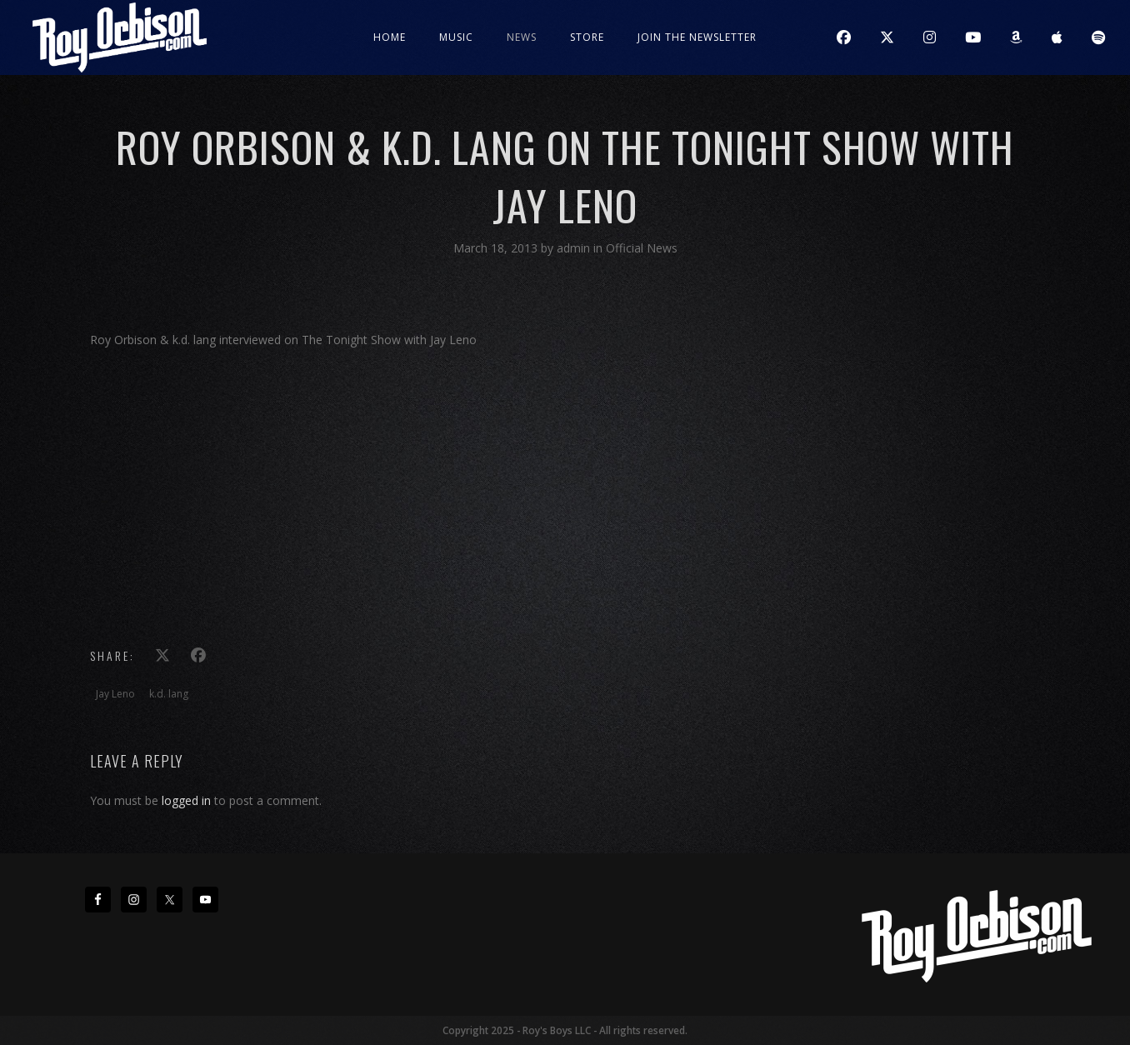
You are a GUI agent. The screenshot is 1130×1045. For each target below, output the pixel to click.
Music (456, 37)
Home (389, 37)
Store (587, 37)
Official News (642, 248)
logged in (186, 800)
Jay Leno (115, 694)
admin (575, 248)
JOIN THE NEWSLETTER (697, 37)
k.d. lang (168, 694)
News (522, 37)
